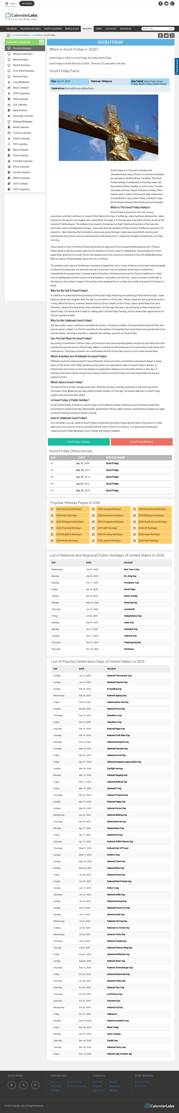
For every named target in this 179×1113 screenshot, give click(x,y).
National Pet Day (115, 835)
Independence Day (133, 616)
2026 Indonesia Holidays (110, 515)
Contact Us (56, 1086)
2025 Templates (21, 189)
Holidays (114, 1090)
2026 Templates (21, 93)
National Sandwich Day (118, 1020)
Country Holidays (21, 35)
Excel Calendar (21, 155)
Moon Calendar (21, 87)
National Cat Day (115, 1007)
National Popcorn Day (117, 682)
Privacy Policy (74, 1081)
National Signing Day (117, 695)
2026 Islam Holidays (149, 534)
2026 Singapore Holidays (110, 521)
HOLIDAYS (87, 28)
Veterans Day (130, 636)
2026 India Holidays (66, 515)
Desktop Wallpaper (23, 121)
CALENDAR (11, 28)
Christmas (129, 649)
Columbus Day (131, 629)
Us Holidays (37, 35)
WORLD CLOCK (72, 28)
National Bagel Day (116, 728)
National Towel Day (116, 861)
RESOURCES (125, 28)
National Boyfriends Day (118, 974)
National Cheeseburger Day (120, 967)
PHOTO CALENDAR (53, 28)
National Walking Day (117, 815)
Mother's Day (113, 855)
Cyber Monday (114, 1034)
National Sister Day (116, 961)
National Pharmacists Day (119, 675)
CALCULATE (110, 28)
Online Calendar (21, 138)
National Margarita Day (118, 742)
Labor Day (129, 622)
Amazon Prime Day (116, 934)
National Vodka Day (116, 981)
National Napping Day (117, 775)
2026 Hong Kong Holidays (152, 509)
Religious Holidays (23, 54)
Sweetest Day (113, 1001)
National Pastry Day (116, 1047)
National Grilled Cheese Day (120, 841)
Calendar (97, 1086)
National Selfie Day (116, 894)
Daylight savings (115, 768)
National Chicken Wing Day (119, 947)
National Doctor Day (116, 808)
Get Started (27, 3)
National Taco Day (115, 987)
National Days (20, 76)
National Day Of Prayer (118, 848)
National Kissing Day (117, 901)
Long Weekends (21, 82)
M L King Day (130, 576)
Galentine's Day (114, 715)
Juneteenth (129, 609)
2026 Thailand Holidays (68, 528)
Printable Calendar (23, 161)
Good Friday (112, 463)
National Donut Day (116, 874)
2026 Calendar (20, 99)
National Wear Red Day (118, 702)
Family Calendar (21, 172)
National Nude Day (116, 914)
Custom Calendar (22, 133)
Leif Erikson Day (114, 994)
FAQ (52, 1081)
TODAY (99, 28)
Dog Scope (140, 1086)
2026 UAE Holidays (107, 528)
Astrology (98, 1081)
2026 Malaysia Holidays (151, 515)
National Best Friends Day (119, 881)
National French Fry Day (118, 908)
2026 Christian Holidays (110, 534)
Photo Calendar (21, 166)
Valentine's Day (114, 722)
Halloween (112, 1014)
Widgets (113, 1081)
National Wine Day (115, 868)
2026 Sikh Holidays (149, 540)
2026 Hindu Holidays (67, 540)
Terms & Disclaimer (77, 1086)
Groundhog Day (114, 689)
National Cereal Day (116, 755)
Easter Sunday (131, 596)
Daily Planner (20, 110)
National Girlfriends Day (118, 954)
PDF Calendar (20, 144)
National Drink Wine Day (118, 735)
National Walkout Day (117, 782)
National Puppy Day (116, 801)
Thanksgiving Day (132, 642)
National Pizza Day (116, 709)
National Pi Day (114, 788)
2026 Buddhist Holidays (68, 534)
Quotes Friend (142, 1081)
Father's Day (113, 888)
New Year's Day (131, 569)
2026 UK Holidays (148, 528)
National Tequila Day (116, 941)
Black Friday (113, 1027)
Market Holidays (21, 65)
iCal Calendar (20, 104)
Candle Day (112, 1040)
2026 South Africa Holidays (153, 521)
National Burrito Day (116, 821)
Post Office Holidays (23, 71)
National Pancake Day (117, 748)
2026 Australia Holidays (68, 509)
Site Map (54, 1090)
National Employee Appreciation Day (124, 762)
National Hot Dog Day (117, 921)
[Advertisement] (25, 247)
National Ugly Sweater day (119, 1054)
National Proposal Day (117, 795)
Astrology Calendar (23, 116)
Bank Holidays (20, 59)
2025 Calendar (20, 183)
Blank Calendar (21, 127)
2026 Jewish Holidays (108, 540)
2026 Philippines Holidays (70, 521)
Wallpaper (114, 1086)
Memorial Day (130, 602)
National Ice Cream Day (118, 928)
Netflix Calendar (21, 178)
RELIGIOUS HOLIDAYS (30, 28)
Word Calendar (21, 149)
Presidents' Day (131, 582)
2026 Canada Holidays (109, 509)
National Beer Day (115, 828)
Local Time (98, 1090)
